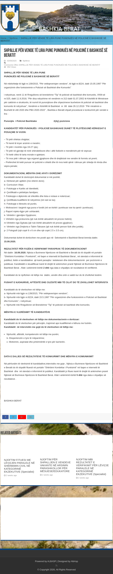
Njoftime (13, 38)
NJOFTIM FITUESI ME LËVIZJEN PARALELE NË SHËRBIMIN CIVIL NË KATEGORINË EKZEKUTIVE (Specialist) (19, 465)
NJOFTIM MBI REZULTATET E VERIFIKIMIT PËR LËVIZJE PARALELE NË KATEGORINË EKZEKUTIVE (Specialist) (92, 467)
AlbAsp (74, 561)
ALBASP (51, 561)
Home (4, 38)
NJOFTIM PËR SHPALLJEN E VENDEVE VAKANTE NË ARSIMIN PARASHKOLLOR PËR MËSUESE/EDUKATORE (55, 465)
